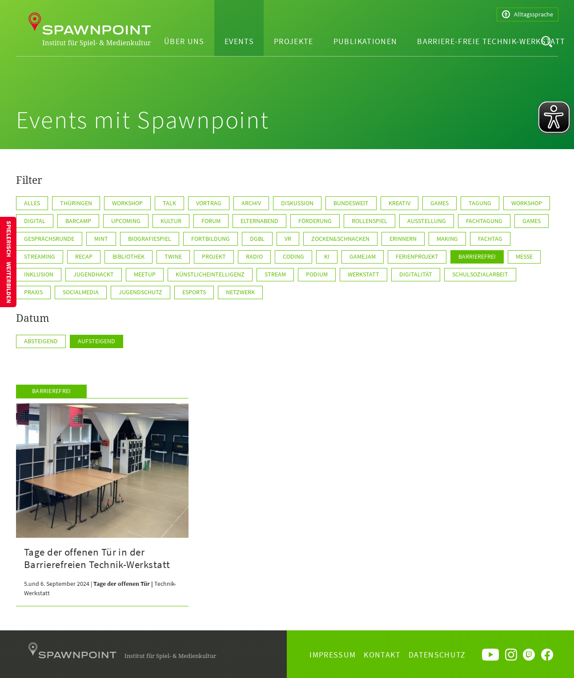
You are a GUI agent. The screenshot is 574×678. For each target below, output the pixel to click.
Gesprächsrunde (49, 239)
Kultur (171, 221)
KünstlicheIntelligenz (210, 274)
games (531, 221)
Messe (524, 256)
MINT (101, 239)
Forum (211, 221)
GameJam (362, 256)
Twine (173, 256)
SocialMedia (81, 292)
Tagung (480, 203)
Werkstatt (363, 274)
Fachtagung (484, 221)
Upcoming (125, 221)
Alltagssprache (527, 14)
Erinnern (403, 239)
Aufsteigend (96, 341)
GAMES (439, 203)
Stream (275, 274)
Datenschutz (437, 655)
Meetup (145, 274)
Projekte (293, 41)
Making (447, 239)
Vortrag (208, 203)
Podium (317, 274)
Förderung (315, 221)
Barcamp (78, 221)
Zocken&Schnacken (340, 239)
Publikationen (365, 41)
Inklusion (38, 274)
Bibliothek (128, 256)
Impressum (332, 655)
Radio (254, 256)
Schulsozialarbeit (480, 274)
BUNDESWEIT (351, 203)
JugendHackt (93, 274)
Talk (169, 203)
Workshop (127, 203)
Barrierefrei (477, 256)
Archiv (251, 203)
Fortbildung (210, 239)
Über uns (184, 41)
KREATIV (399, 203)
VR (288, 239)
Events (239, 41)
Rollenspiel (369, 221)
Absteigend (41, 341)
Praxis (33, 292)
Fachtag (490, 239)
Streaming (39, 256)
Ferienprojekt (417, 256)
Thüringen (76, 203)
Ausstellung (426, 221)
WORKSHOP (526, 203)
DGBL (257, 239)
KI (326, 256)
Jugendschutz (140, 292)
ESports (194, 292)
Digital (34, 221)
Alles (32, 203)
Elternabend (259, 221)
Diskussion (297, 203)
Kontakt (382, 655)
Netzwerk (240, 292)
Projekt (214, 256)
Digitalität (415, 274)
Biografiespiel (149, 239)
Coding (293, 256)
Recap (83, 256)
